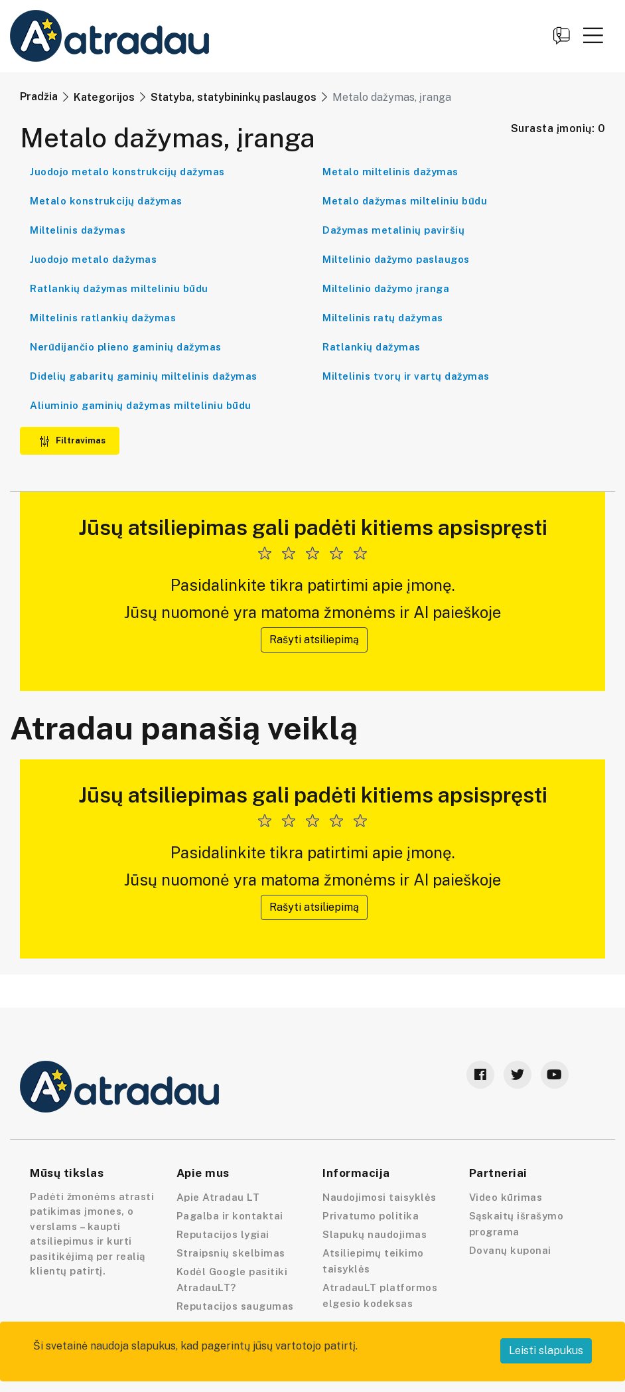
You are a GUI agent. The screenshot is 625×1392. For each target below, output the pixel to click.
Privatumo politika (370, 1215)
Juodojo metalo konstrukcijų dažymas (127, 171)
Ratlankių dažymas (371, 346)
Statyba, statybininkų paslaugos (233, 97)
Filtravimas (72, 440)
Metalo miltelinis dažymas (390, 171)
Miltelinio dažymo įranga (385, 288)
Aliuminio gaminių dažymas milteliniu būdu (140, 405)
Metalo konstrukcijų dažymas (106, 200)
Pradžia (39, 96)
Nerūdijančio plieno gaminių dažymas (126, 346)
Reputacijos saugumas (235, 1306)
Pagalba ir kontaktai (229, 1215)
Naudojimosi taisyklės (379, 1197)
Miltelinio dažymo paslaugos (396, 259)
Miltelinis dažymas (77, 230)
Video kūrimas (506, 1197)
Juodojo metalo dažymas (93, 259)
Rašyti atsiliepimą (314, 639)
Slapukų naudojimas (374, 1234)
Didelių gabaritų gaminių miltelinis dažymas (143, 376)
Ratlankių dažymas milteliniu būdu (119, 288)
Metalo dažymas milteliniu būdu (404, 200)
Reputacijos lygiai (222, 1234)
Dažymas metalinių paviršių (393, 230)
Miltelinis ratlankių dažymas (103, 317)
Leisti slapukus (546, 1350)
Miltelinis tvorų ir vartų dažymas (406, 376)
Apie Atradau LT (218, 1197)
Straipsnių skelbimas (230, 1253)
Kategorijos (104, 97)
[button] (593, 35)
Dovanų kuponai (510, 1250)
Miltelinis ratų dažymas (382, 317)
